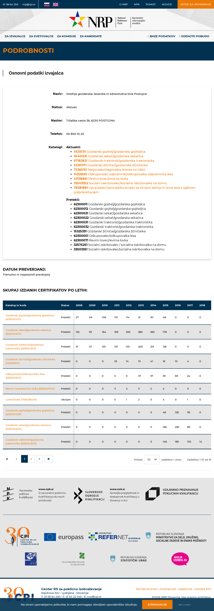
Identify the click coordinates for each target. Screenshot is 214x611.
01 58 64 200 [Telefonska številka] (10, 4)
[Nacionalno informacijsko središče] (107, 19)
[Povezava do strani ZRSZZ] (74, 559)
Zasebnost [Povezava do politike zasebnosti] (185, 589)
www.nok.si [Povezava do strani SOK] (117, 489)
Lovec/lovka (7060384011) (21, 399)
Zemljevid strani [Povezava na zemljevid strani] (147, 589)
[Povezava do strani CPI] (23, 537)
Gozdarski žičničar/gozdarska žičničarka (111, 165)
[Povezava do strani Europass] (65, 537)
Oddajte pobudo (195, 36)
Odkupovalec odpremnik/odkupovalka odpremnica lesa (123, 174)
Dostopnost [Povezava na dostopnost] (168, 589)
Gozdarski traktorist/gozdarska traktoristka (114, 160)
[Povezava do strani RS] (177, 537)
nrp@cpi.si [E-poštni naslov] (28, 4)
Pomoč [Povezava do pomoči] (151, 4)
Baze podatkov (162, 36)
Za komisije (66, 36)
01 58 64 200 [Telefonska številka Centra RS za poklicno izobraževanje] (52, 596)
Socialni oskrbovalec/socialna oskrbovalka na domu (120, 183)
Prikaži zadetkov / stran (158, 459)
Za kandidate (91, 36)
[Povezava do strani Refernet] (116, 537)
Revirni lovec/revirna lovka (101, 179)
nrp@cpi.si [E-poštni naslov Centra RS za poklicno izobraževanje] (94, 596)
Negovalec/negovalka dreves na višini (109, 169)
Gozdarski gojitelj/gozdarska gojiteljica (109, 151)
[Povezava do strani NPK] (18, 494)
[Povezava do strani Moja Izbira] (180, 559)
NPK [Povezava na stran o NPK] (136, 4)
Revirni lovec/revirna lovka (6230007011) (30, 388)
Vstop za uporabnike (195, 4)
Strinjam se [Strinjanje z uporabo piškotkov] (157, 604)
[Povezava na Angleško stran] (55, 4)
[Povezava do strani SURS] (129, 559)
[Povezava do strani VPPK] (171, 493)
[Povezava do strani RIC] (32, 559)
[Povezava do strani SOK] (89, 495)
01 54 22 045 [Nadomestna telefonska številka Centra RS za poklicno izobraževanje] (74, 596)
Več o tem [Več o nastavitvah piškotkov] (184, 604)
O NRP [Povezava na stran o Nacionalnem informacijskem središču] (123, 4)
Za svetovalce (41, 36)
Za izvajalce (15, 36)
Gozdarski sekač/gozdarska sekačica (108, 156)
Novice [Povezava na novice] (167, 4)
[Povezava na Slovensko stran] (46, 4)
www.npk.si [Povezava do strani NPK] (46, 489)
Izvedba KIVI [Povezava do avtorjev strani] (203, 589)
